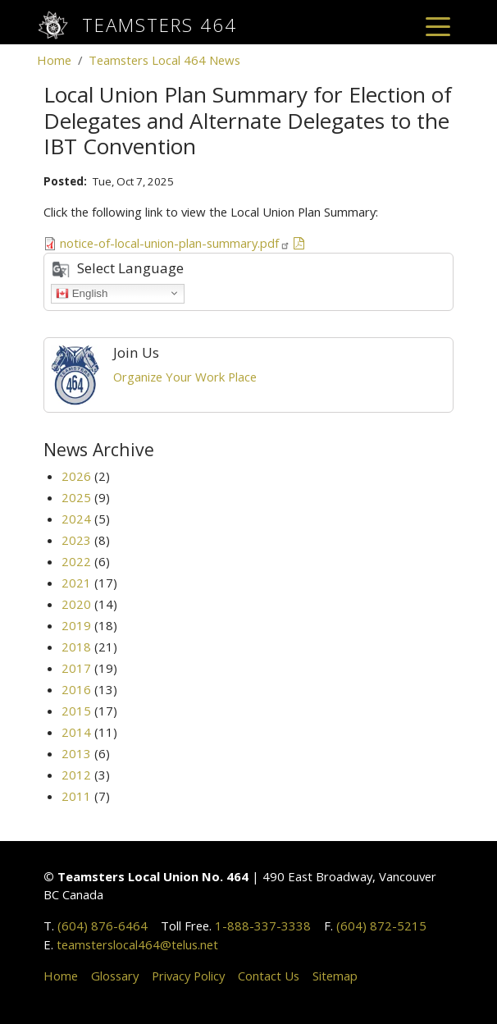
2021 (76, 582)
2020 (76, 604)
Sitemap (335, 975)
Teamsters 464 (159, 25)
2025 (76, 497)
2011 (76, 796)
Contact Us (268, 975)
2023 (76, 540)
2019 (76, 625)
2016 (76, 689)
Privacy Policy (188, 975)
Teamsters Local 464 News (164, 60)
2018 (76, 646)
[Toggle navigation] (438, 25)
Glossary (115, 975)
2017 (76, 668)
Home (54, 60)
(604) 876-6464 (102, 925)
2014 (76, 732)
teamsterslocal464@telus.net (137, 944)
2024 (76, 518)
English (81, 292)
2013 (76, 753)
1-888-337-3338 (263, 925)
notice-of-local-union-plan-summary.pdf (175, 243)
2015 (76, 710)
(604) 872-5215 (381, 925)
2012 (76, 774)
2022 (76, 561)
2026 (76, 476)
